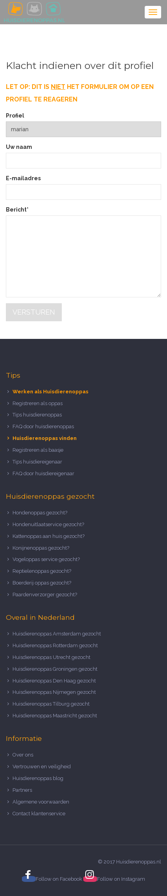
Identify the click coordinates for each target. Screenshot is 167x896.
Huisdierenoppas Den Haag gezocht (54, 681)
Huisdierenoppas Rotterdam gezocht (55, 645)
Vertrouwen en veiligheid (42, 766)
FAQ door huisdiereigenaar (43, 473)
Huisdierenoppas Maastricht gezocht (55, 716)
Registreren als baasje (38, 450)
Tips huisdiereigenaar (37, 462)
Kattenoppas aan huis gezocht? (48, 536)
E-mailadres (23, 178)
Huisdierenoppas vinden (45, 438)
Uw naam (19, 147)
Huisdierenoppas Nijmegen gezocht (54, 692)
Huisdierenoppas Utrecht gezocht (51, 657)
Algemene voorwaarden (41, 802)
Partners (22, 790)
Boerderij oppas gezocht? (42, 583)
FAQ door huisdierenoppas (44, 426)
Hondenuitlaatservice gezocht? (48, 524)
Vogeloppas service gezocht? (46, 559)
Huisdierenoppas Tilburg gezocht (51, 704)
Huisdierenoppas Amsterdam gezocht (57, 634)
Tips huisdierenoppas (37, 415)
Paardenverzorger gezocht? (45, 594)
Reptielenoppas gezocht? (42, 571)
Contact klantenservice (39, 813)
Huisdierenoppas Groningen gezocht (55, 669)
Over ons (23, 755)
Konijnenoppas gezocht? (41, 548)
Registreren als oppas (38, 403)
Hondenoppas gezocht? (40, 513)
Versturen (34, 312)
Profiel (15, 115)
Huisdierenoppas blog (38, 778)
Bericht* (17, 209)
